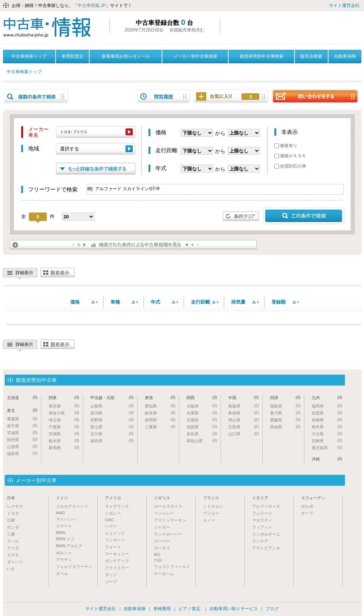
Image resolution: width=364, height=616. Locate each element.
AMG (60, 513)
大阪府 (202, 405)
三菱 (11, 534)
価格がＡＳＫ (290, 155)
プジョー (211, 513)
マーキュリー (117, 554)
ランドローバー (168, 534)
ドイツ (62, 498)
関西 (202, 397)
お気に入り (251, 97)
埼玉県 (64, 419)
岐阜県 (160, 412)
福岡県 (327, 405)
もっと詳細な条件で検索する (95, 168)
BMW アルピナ (69, 546)
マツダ (13, 548)
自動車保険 (345, 56)
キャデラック (117, 506)
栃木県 (64, 440)
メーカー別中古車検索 (195, 56)
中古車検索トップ (28, 56)
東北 (22, 410)
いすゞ (13, 569)
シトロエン (213, 506)
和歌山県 (202, 440)
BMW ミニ (65, 539)
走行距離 (205, 302)
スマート (64, 526)
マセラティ (262, 520)
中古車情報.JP (92, 5)
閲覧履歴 (163, 96)
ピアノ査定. (190, 608)
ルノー (209, 520)
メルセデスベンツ (72, 506)
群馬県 (64, 447)
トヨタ (13, 513)
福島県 (22, 453)
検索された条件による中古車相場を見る (133, 244)
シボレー (113, 513)
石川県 (112, 433)
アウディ (64, 559)
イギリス (162, 498)
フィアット (262, 527)
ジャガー (162, 527)
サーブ (307, 513)
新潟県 (112, 412)
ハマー (111, 526)
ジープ (111, 581)
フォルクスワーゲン (74, 566)
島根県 (243, 412)
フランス (211, 498)
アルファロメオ (266, 506)
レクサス (15, 506)
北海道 (22, 397)
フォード (113, 547)
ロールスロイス (168, 506)
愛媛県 (285, 419)
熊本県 (327, 426)
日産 (11, 520)
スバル (13, 541)
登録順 (285, 302)
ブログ (272, 608)
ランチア (260, 541)
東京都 (64, 405)
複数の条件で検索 (36, 96)
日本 (11, 498)
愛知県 (160, 405)
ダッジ (111, 574)
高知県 (285, 426)
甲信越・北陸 (112, 397)
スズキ (13, 555)
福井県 (112, 440)
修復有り (285, 145)
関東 (64, 397)
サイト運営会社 (344, 5)
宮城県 (22, 432)
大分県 (327, 433)
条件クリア (241, 216)
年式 (165, 302)
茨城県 (64, 433)
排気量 (245, 302)
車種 (124, 302)
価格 (84, 302)
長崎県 (327, 419)
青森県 (22, 418)
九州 (327, 397)
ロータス (162, 548)
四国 (285, 397)
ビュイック (115, 533)
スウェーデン (313, 498)
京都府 (202, 419)
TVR (158, 560)
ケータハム (164, 573)
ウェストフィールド (172, 566)
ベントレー (164, 513)
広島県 (243, 426)
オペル (62, 573)
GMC (110, 520)
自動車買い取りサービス (234, 608)
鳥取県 (243, 405)
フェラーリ (262, 513)
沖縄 (327, 459)
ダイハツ (15, 562)
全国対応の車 (290, 166)
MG (157, 554)
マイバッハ (66, 519)
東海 (160, 397)
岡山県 (243, 419)
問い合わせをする (315, 96)
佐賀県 (327, 412)
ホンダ (13, 527)
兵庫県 (202, 412)
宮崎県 (327, 440)
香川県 (285, 412)
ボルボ (307, 506)
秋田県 (22, 439)
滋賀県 (202, 426)
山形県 (22, 446)
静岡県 (160, 419)
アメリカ (113, 498)
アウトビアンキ (266, 548)
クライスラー (117, 568)
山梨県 (112, 405)
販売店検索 (311, 56)
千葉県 (64, 426)
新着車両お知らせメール (126, 56)
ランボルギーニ (266, 534)
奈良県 (202, 433)
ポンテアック (117, 561)
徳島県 (285, 405)
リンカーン (115, 540)
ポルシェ (64, 553)
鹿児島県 (327, 447)
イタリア (260, 498)
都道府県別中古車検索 (262, 56)
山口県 (243, 433)
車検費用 (162, 608)
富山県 (112, 426)
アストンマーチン (170, 520)
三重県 (160, 426)
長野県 (112, 419)
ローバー (162, 541)
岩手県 (22, 425)
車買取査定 (72, 56)
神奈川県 (64, 412)
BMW (61, 532)
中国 (243, 397)
